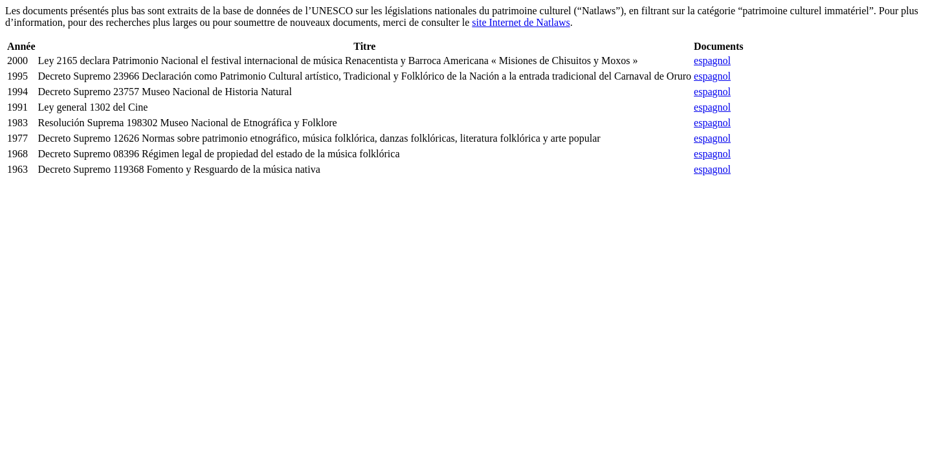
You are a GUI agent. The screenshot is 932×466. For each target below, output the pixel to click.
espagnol (712, 60)
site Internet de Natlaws (521, 22)
